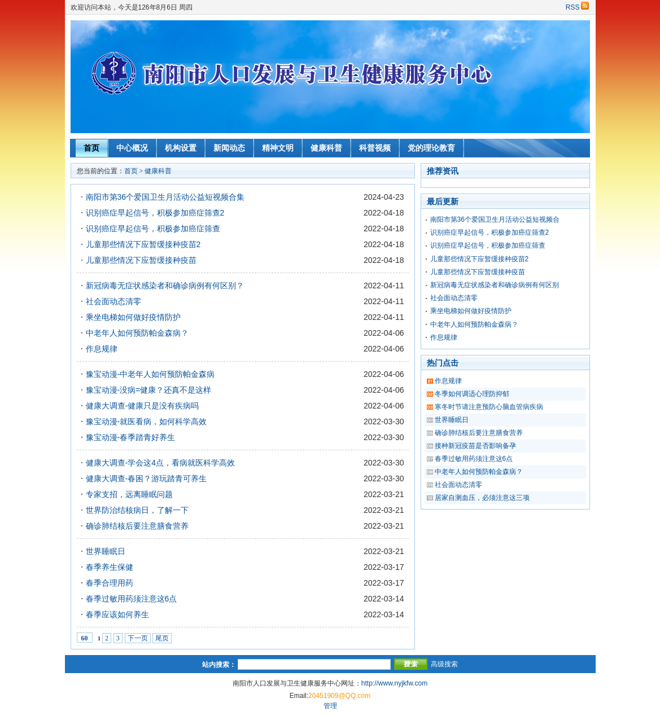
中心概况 (132, 147)
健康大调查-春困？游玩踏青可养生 (146, 478)
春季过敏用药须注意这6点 (131, 598)
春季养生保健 (109, 567)
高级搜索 (444, 664)
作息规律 (101, 348)
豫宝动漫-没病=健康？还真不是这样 (149, 389)
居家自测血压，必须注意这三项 (482, 498)
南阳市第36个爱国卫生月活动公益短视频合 (495, 219)
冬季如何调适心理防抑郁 (472, 394)
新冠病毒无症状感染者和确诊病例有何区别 (494, 285)
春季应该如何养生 (117, 614)
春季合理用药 (109, 582)
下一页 (138, 638)
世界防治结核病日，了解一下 (137, 510)
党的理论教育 (431, 147)
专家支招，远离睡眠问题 (129, 494)
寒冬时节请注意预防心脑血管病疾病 (489, 407)
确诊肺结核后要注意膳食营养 (137, 525)
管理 (330, 706)
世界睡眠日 (105, 551)
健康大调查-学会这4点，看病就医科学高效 (160, 462)
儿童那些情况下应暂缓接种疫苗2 (143, 244)
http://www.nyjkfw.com (394, 683)
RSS (577, 7)
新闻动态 (229, 147)
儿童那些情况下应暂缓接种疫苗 (141, 260)
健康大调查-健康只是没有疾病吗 (142, 405)
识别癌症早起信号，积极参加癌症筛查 (153, 228)
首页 (91, 147)
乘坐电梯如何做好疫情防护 (133, 317)
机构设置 (180, 147)
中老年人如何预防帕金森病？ (137, 332)
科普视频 (375, 147)
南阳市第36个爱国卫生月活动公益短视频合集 (165, 196)
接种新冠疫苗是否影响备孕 (475, 446)
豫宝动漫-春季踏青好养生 (131, 437)
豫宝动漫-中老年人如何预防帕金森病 (150, 374)
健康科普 (326, 147)
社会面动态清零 (113, 301)
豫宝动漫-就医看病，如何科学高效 (146, 421)
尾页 (162, 638)
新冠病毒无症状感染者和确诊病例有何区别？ (165, 285)
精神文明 (278, 147)
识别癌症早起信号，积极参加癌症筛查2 (155, 212)
